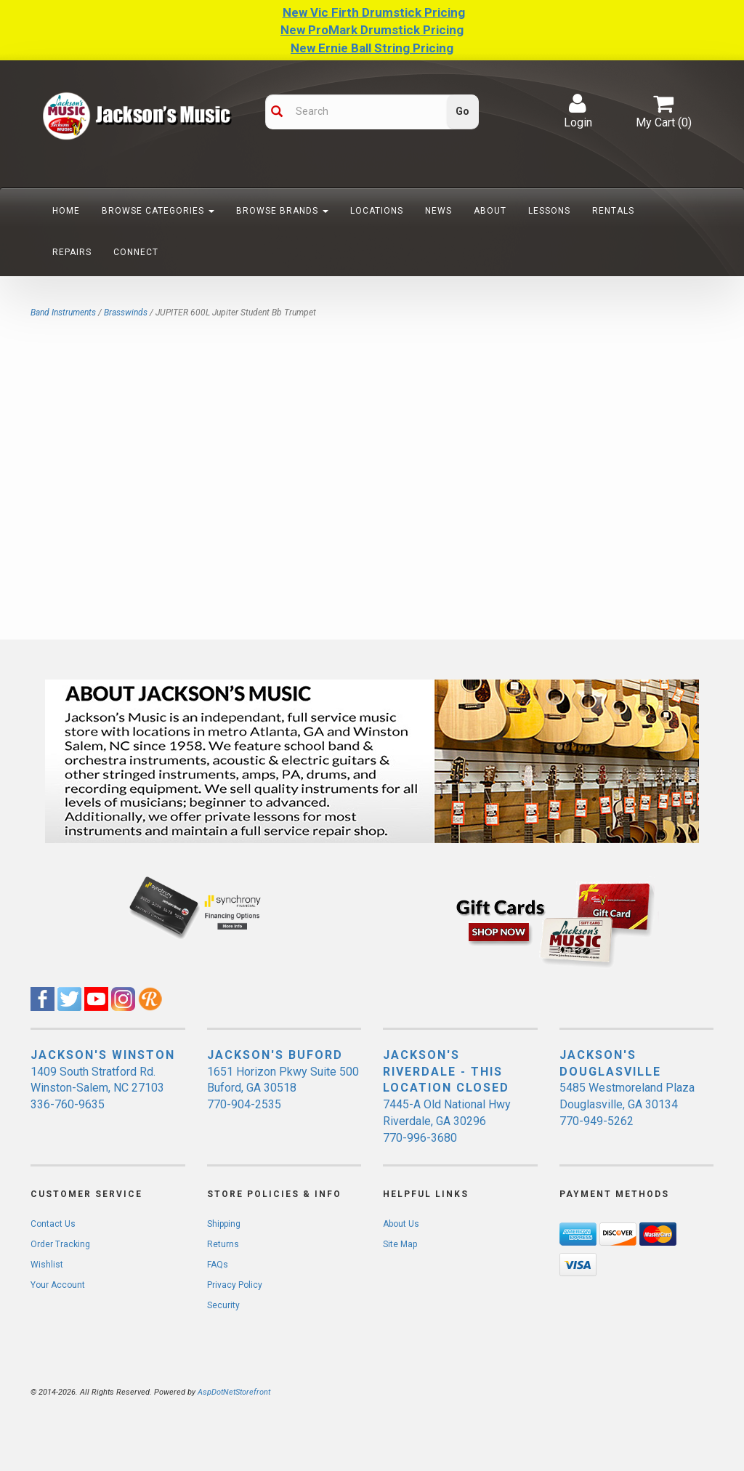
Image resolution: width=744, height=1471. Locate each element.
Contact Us (53, 1224)
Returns (223, 1244)
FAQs (217, 1265)
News (438, 211)
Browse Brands (282, 211)
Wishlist (47, 1265)
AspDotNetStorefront (234, 1392)
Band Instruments (63, 312)
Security (223, 1305)
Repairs (72, 252)
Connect (135, 252)
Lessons (549, 211)
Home (66, 211)
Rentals (613, 211)
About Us (401, 1224)
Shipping (223, 1224)
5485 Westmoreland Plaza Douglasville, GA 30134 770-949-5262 (627, 1104)
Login (578, 111)
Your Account (58, 1285)
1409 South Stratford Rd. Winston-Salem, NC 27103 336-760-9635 (97, 1088)
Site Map (400, 1244)
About (490, 211)
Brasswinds (125, 312)
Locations (376, 211)
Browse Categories (158, 211)
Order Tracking (60, 1244)
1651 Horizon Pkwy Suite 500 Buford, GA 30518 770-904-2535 (283, 1088)
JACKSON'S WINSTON (103, 1055)
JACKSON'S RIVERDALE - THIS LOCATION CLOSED (446, 1071)
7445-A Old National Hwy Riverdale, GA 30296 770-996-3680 (447, 1121)
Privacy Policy (234, 1285)
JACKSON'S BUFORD (275, 1055)
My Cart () (664, 111)
